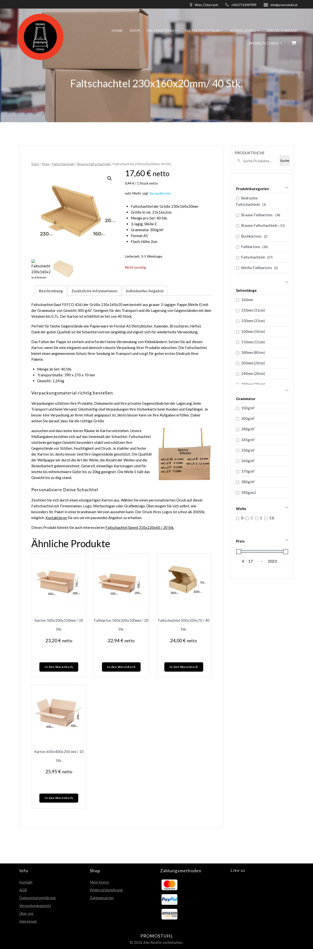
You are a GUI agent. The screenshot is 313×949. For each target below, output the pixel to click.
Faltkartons (160, 30)
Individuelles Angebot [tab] (145, 291)
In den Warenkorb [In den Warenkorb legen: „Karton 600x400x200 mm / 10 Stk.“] (59, 798)
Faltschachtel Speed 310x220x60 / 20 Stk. (139, 527)
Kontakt (26, 882)
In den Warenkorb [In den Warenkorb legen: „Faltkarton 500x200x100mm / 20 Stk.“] (121, 667)
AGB (23, 890)
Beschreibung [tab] (51, 291)
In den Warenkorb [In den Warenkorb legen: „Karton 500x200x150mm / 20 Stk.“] (59, 667)
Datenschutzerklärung (37, 897)
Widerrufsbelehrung (106, 890)
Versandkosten (160, 193)
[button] (109, 178)
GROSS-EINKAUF (282, 30)
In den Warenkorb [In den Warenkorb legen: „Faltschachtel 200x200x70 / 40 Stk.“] (183, 667)
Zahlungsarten (102, 897)
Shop (135, 30)
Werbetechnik (264, 43)
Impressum (28, 921)
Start (35, 164)
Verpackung (243, 30)
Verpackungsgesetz (35, 905)
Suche (284, 161)
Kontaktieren (56, 517)
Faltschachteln (202, 30)
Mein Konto (99, 882)
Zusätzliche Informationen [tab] (94, 291)
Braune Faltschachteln (94, 164)
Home (117, 30)
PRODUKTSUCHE (250, 153)
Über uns (26, 913)
